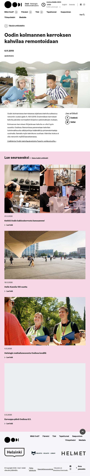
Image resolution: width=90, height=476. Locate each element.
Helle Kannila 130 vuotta (15, 286)
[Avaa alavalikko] (15, 12)
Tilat (37, 12)
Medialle (22, 17)
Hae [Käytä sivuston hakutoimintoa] (82, 15)
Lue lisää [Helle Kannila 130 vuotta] (9, 291)
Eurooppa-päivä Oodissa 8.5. (17, 419)
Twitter (70, 122)
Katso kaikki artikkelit (40, 158)
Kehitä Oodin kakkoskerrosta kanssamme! (24, 220)
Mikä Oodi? (9, 12)
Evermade (64, 470)
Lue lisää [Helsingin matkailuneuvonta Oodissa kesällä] (9, 357)
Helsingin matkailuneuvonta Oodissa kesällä (25, 353)
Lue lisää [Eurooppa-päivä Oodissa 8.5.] (9, 424)
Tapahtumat (51, 12)
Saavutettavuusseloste (45, 469)
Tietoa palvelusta (32, 469)
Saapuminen (66, 12)
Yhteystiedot (9, 17)
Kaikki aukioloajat (53, 7)
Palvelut (24, 12)
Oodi (13, 4)
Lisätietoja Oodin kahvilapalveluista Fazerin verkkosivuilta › (31, 141)
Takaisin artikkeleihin (14, 26)
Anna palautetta (81, 467)
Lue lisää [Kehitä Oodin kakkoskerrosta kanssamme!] (9, 225)
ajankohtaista (9, 56)
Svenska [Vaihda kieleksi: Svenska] (72, 5)
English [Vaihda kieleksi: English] (64, 5)
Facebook (71, 118)
